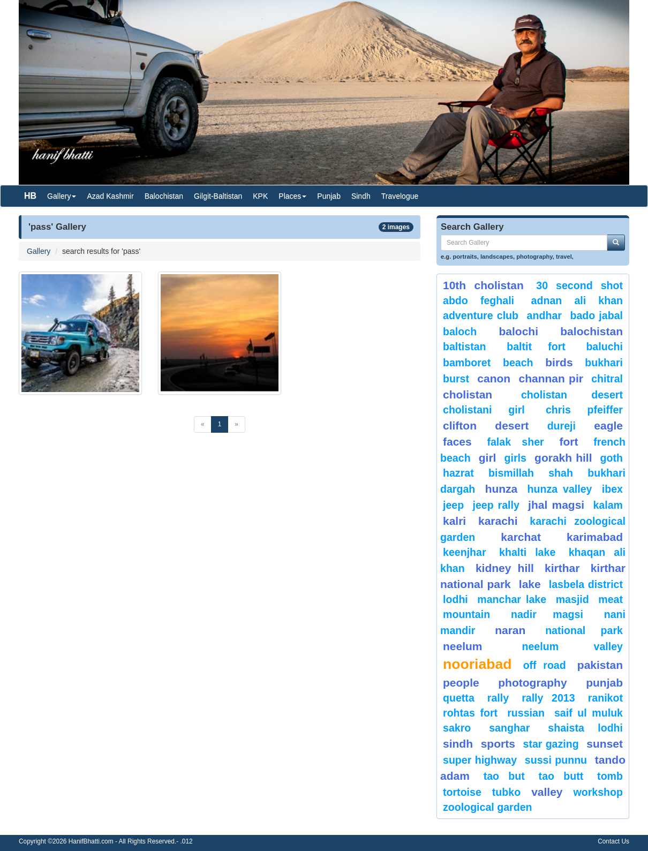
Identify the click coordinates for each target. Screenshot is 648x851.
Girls (515, 458)
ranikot (605, 698)
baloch (460, 331)
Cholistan (467, 394)
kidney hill (505, 568)
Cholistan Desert (572, 395)
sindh (458, 743)
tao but (504, 776)
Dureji (561, 426)
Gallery (38, 251)
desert (512, 425)
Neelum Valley (572, 646)
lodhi (455, 599)
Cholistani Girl (484, 410)
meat (610, 599)
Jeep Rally (495, 505)
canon (493, 378)
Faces (457, 441)
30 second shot (579, 285)
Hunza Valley (560, 489)
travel (564, 256)
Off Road (544, 665)
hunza (501, 489)
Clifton (460, 425)
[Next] (236, 424)
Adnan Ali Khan (577, 300)
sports (498, 743)
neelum (463, 646)
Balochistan (164, 196)
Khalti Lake (527, 552)
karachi (498, 521)
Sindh (361, 196)
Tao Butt (561, 776)
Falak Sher (515, 442)
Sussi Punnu (556, 760)
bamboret (467, 362)
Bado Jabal (596, 315)
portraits (465, 256)
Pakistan (600, 665)
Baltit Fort (536, 346)
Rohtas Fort (470, 713)
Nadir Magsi (547, 614)
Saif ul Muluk (588, 713)
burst (456, 379)
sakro (457, 728)
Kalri (454, 521)
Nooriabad (477, 664)
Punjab (329, 196)
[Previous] (203, 424)
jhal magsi (556, 505)
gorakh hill (563, 457)
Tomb (610, 776)
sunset (604, 743)
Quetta (458, 698)
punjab (604, 682)
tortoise (462, 792)
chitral (607, 379)
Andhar (544, 315)
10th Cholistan (483, 285)
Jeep (453, 505)
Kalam (608, 505)
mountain (466, 614)
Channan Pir (550, 378)
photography (534, 256)
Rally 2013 (548, 698)
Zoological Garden (487, 807)
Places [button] (292, 196)
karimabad (595, 537)
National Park (584, 630)
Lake (530, 584)
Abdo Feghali (478, 300)
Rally (498, 698)
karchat (521, 537)
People (461, 682)
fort (568, 441)
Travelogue (400, 196)
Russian (526, 713)
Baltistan (464, 346)
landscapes (496, 256)
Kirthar (562, 568)
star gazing (551, 744)
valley (546, 792)
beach (518, 362)
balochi (518, 331)
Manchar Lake (511, 599)
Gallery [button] (61, 196)
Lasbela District (586, 584)
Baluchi (604, 346)
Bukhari (604, 362)
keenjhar (464, 552)
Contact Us (613, 841)
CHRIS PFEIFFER (584, 410)
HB (30, 195)
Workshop (598, 792)
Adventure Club (480, 315)
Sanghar (509, 728)
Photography (532, 682)
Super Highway (480, 760)
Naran (510, 630)
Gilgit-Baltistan (218, 196)
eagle (608, 425)
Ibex (612, 489)
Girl (487, 457)
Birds (558, 362)
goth (611, 458)
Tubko (506, 792)
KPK (260, 196)
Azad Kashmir (110, 196)
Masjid (572, 599)
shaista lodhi (585, 728)
